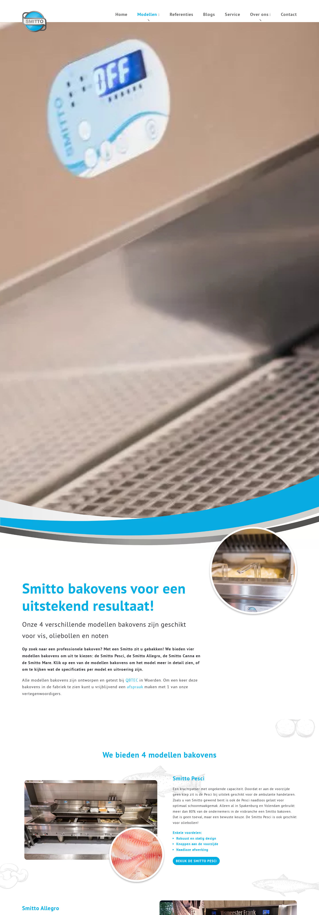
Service (232, 14)
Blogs (209, 14)
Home (121, 14)
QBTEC (132, 680)
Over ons (259, 14)
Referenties (181, 14)
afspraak (135, 686)
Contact (289, 14)
